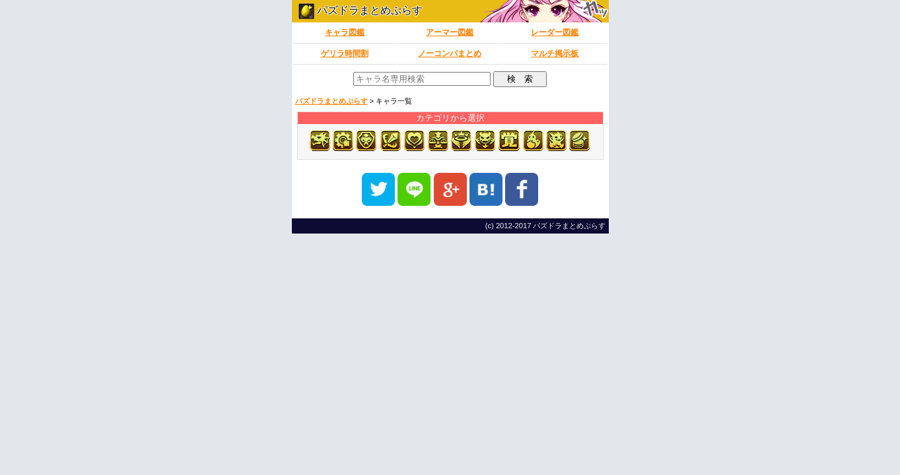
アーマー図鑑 (449, 32)
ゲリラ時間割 (344, 53)
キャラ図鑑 (344, 32)
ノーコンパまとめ (449, 53)
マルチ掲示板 (554, 53)
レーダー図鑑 (554, 32)
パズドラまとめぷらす (360, 10)
